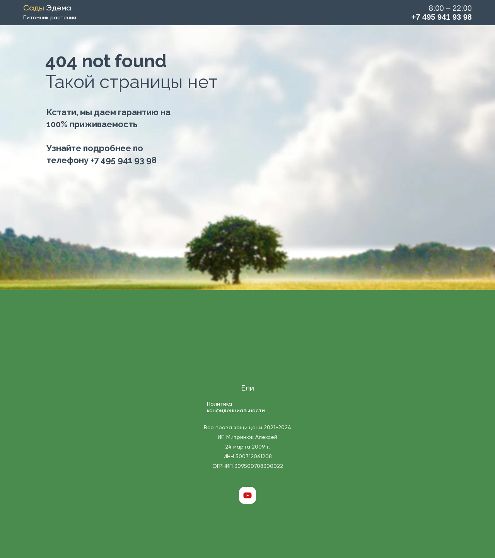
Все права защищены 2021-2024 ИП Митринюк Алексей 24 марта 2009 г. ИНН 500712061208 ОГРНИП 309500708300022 (247, 447)
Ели (247, 388)
